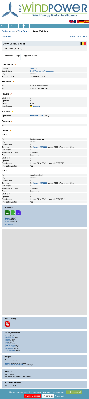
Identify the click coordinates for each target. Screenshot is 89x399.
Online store (4, 26)
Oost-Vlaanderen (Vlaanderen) (42, 71)
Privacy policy (60, 396)
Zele (6, 342)
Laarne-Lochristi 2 (10, 347)
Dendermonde (9, 348)
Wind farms (23, 31)
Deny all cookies (32, 396)
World (7, 221)
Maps (18, 56)
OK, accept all (74, 392)
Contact (27, 26)
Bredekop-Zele (9, 337)
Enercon (36, 106)
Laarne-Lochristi (10, 345)
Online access (14, 26)
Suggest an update (30, 56)
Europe (7, 219)
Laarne (7, 341)
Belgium (33, 68)
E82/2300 (41, 116)
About (21, 26)
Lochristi (7, 339)
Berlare (7, 336)
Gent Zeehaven (10, 350)
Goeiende (8, 344)
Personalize (48, 396)
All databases (9, 224)
